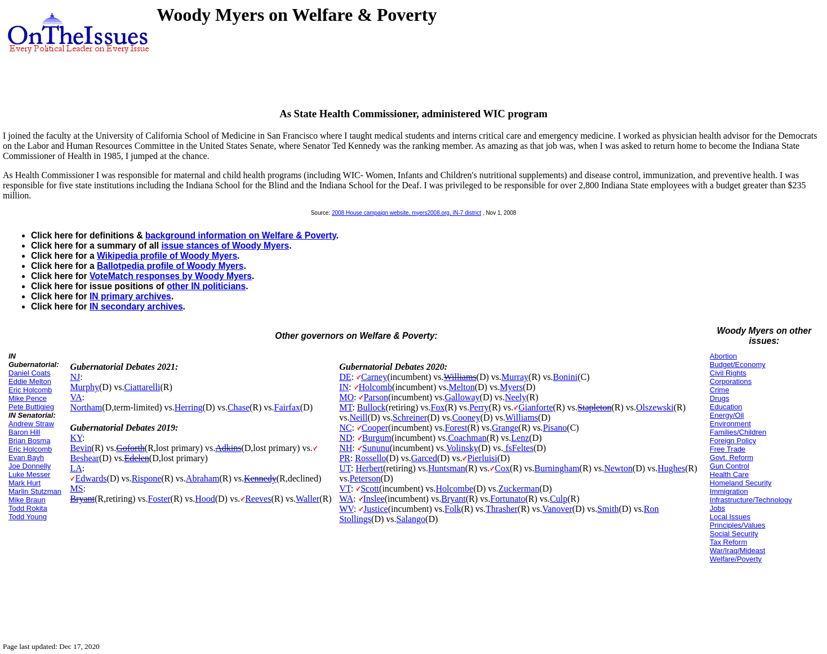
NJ (75, 377)
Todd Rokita (27, 508)
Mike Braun (27, 500)
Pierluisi (482, 458)
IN (344, 387)
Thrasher (502, 509)
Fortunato (507, 498)
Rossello (370, 458)
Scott (370, 488)
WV (346, 509)
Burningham (557, 468)
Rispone (146, 478)
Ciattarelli (142, 387)
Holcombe (454, 488)
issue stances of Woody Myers (225, 245)
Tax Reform (728, 542)
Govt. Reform (731, 457)
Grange (505, 427)
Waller (307, 498)
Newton (618, 468)
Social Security (734, 533)
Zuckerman (519, 488)
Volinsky (462, 448)
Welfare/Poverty (736, 559)
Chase (239, 407)
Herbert (369, 468)
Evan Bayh (26, 457)
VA (76, 397)
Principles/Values (738, 525)
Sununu (376, 448)
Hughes (671, 468)
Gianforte (535, 407)
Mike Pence (27, 398)
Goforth (130, 448)
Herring (189, 407)
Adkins (228, 448)
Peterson (364, 478)
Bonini (565, 377)
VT (345, 488)
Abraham (203, 478)
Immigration (729, 491)
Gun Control (729, 466)
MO (346, 397)
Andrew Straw (31, 423)
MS (76, 488)
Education (726, 407)
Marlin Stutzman (34, 491)
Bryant (82, 498)
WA (346, 498)
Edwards (90, 478)
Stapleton (594, 407)
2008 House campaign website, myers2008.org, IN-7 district (406, 213)
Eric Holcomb (30, 390)
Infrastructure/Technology (751, 500)
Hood (205, 498)
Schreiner (410, 417)
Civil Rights (728, 373)
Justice (375, 509)
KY (76, 438)
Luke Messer (29, 474)
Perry (479, 407)
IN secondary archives (136, 306)
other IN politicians (206, 286)
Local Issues (730, 516)
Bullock (371, 407)
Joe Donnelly (29, 466)
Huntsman (446, 468)
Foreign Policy (733, 440)
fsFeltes (518, 448)
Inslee (374, 498)
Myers (511, 387)
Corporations (731, 381)
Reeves (258, 498)
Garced (424, 458)
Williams (460, 377)
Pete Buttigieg (31, 407)
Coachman (467, 438)
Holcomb (376, 387)
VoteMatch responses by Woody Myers (171, 276)
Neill (358, 417)
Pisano (555, 427)
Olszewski (655, 407)
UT (345, 468)
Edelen (136, 458)
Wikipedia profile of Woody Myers (167, 255)
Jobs (717, 508)
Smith (608, 509)
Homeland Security (741, 483)
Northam (86, 407)
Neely (515, 397)
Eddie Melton (29, 381)
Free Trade (728, 449)
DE (345, 377)
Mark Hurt (24, 483)
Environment (730, 423)
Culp (558, 498)
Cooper (375, 427)
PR (344, 458)
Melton (462, 387)
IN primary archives (130, 296)
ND (345, 438)
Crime (720, 390)
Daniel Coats (29, 373)
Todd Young (27, 516)
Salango (411, 519)
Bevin (80, 448)
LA (76, 468)
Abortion (723, 356)
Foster (159, 498)
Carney (374, 377)
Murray (514, 377)
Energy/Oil (727, 415)
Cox (502, 468)
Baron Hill (24, 432)
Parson (375, 397)
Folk (452, 509)
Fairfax (287, 407)
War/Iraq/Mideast (738, 550)
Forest (455, 427)
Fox (437, 407)
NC (345, 427)
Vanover (557, 509)
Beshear (84, 458)
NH (345, 448)
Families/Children (738, 432)
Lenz (520, 438)
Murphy (84, 387)
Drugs (720, 398)
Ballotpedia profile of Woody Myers (170, 266)
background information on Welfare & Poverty (240, 235)
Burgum (377, 438)
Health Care (729, 474)
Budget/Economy (738, 364)
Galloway (461, 397)
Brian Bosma (29, 440)
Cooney (466, 417)
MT (345, 407)
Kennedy (260, 478)
